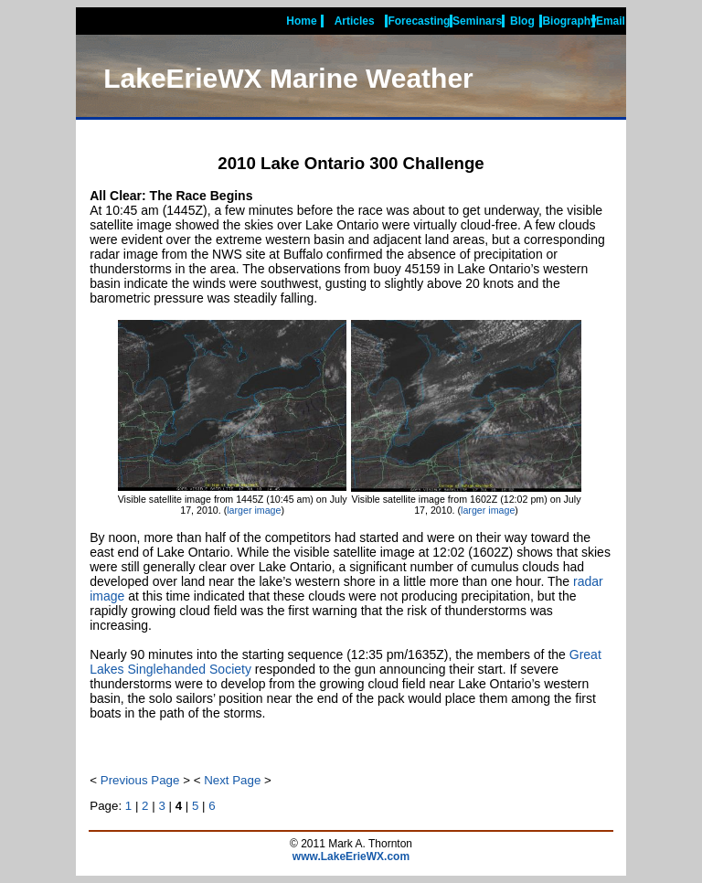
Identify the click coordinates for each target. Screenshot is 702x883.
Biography (569, 21)
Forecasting (419, 21)
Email (610, 21)
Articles (355, 21)
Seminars (477, 21)
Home (301, 21)
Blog (522, 21)
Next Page (232, 780)
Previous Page (140, 780)
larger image (254, 510)
